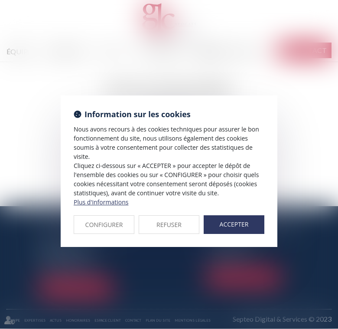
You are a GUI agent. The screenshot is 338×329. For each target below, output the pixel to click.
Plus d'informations (101, 202)
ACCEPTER (234, 224)
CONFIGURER (104, 224)
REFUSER (169, 224)
